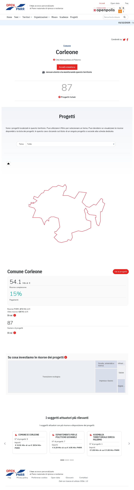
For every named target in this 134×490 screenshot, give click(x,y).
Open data (115, 3)
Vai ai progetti (121, 271)
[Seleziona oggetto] (71, 144)
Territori (26, 17)
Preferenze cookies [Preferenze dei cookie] (39, 477)
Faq (126, 3)
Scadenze (64, 17)
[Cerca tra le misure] (112, 17)
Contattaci (83, 477)
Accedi (102, 3)
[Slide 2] (67, 460)
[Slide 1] (62, 460)
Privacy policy (22, 477)
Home (9, 17)
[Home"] (8, 164)
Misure (54, 17)
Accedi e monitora (67, 67)
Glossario (70, 477)
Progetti (74, 17)
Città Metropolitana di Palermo (67, 59)
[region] (67, 213)
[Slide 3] (72, 460)
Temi (16, 17)
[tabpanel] (67, 301)
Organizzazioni (41, 17)
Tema (21, 144)
